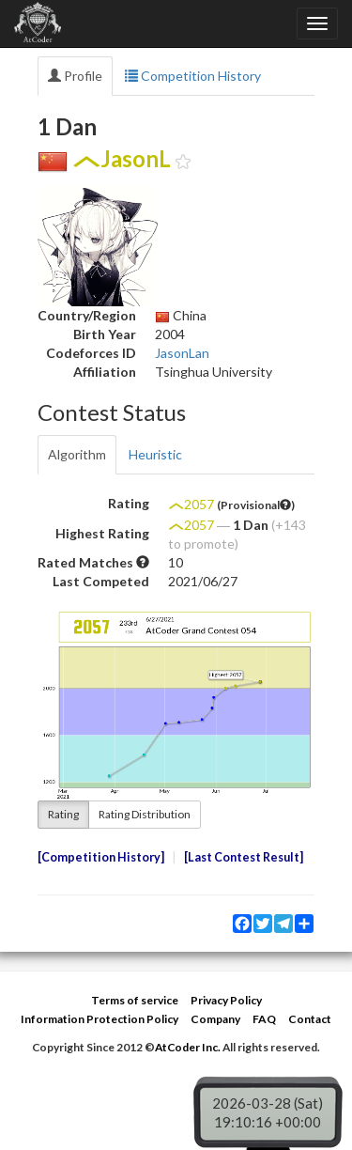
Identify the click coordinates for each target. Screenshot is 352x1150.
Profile (75, 76)
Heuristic (155, 454)
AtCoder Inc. (188, 1047)
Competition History (193, 76)
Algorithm (77, 454)
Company (215, 1019)
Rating (63, 814)
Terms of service (134, 1000)
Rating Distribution (145, 814)
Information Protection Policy (99, 1019)
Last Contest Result (243, 857)
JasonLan (182, 353)
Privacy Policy (226, 1000)
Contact (309, 1019)
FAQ (264, 1019)
